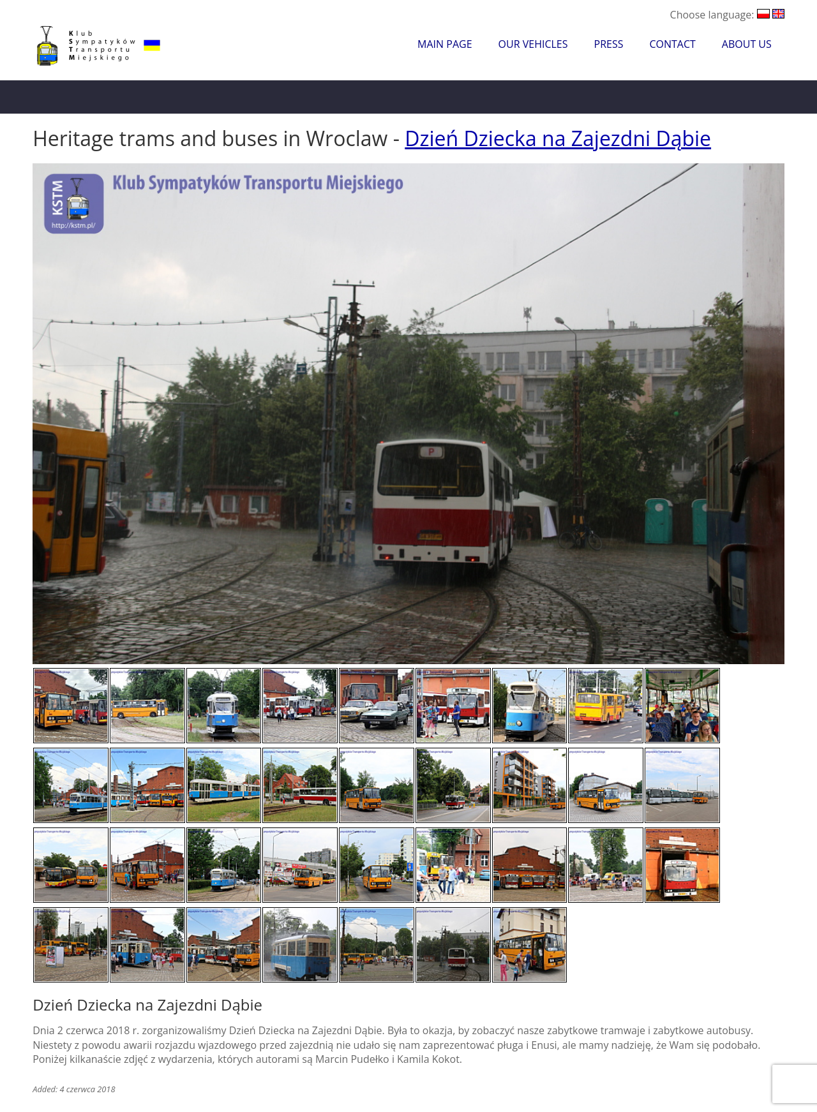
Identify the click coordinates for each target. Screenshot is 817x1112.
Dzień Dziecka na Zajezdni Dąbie (558, 138)
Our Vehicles (533, 44)
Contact (672, 44)
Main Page (444, 44)
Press (609, 44)
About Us (747, 44)
